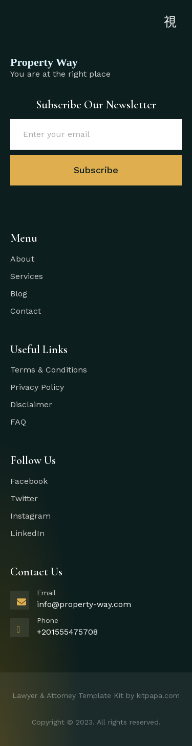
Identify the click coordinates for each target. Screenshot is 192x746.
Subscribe (96, 170)
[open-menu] (170, 22)
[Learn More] (96, 602)
